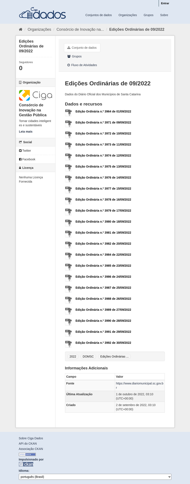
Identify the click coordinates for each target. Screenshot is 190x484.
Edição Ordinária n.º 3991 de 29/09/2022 (103, 331)
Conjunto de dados (82, 47)
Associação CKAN (31, 449)
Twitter (25, 150)
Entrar (165, 3)
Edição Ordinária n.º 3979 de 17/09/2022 (103, 210)
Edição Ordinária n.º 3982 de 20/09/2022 (103, 243)
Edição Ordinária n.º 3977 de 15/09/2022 (103, 188)
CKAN (26, 464)
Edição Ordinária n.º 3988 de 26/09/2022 (103, 298)
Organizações (128, 15)
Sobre (164, 15)
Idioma (23, 470)
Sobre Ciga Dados (31, 438)
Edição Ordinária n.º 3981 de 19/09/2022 (103, 232)
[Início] (20, 29)
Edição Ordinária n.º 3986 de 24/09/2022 (103, 276)
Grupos (148, 15)
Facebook (27, 159)
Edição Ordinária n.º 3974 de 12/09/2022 (103, 155)
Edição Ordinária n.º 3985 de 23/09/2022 (103, 265)
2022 (73, 356)
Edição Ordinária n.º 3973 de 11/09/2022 (103, 144)
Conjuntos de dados (98, 15)
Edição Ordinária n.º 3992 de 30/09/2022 (103, 342)
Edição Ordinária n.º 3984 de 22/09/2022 (103, 254)
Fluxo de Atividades (82, 65)
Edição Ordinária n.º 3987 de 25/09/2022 (103, 287)
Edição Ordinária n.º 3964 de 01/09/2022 (103, 111)
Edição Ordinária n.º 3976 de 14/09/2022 (103, 177)
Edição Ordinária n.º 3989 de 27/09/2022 (103, 309)
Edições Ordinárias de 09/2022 (136, 29)
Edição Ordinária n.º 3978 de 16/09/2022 (103, 199)
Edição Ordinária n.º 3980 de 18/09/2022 (103, 221)
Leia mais (26, 131)
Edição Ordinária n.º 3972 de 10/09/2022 (103, 133)
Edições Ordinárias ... (114, 356)
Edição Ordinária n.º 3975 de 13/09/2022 (103, 166)
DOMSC (88, 356)
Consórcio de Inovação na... (80, 29)
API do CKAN (28, 443)
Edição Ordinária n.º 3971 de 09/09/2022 (103, 122)
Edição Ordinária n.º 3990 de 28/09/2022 (103, 320)
